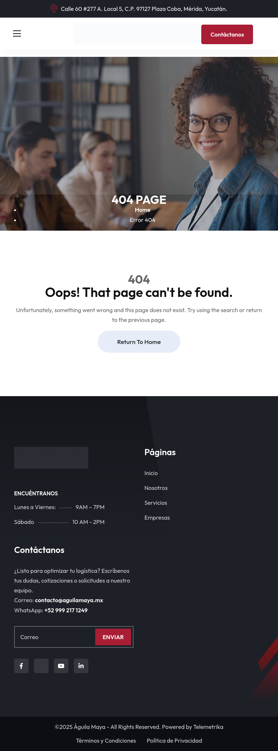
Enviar (113, 637)
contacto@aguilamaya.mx (69, 600)
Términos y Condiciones (106, 740)
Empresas (157, 517)
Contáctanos (227, 34)
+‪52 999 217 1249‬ (66, 610)
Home (142, 209)
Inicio (151, 473)
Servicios (155, 502)
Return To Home (139, 341)
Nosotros (156, 487)
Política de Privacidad (174, 740)
